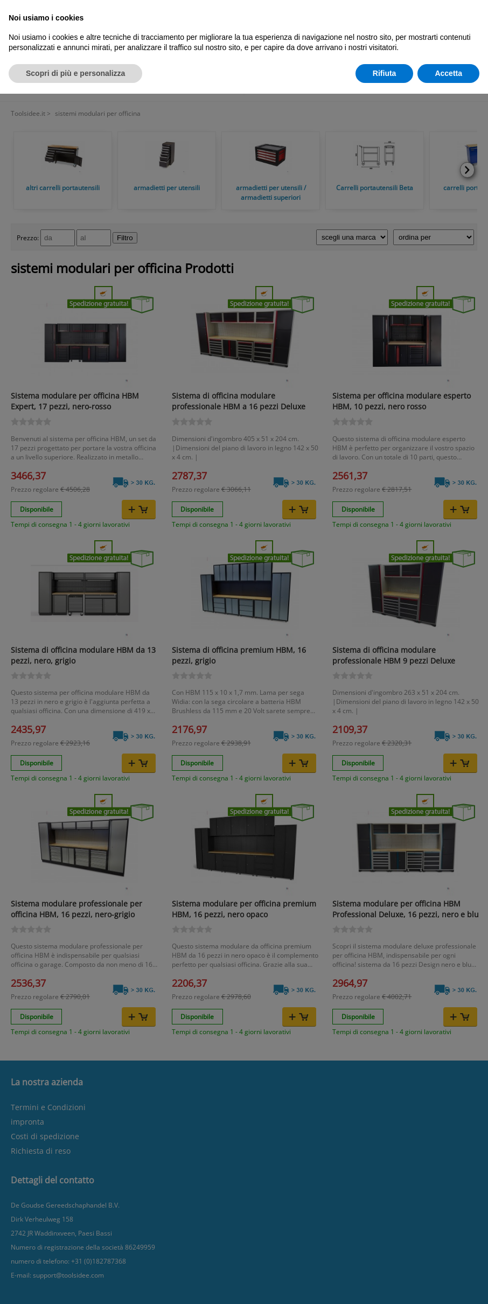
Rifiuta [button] (384, 73)
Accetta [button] (448, 73)
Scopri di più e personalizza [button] (75, 73)
